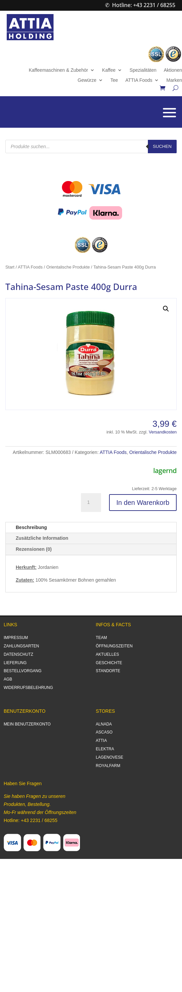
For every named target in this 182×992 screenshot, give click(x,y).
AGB (8, 679)
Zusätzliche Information (42, 538)
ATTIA (101, 740)
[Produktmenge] (91, 502)
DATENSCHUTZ (18, 654)
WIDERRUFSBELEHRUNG (28, 687)
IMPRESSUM (16, 637)
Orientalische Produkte (68, 267)
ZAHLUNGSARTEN (21, 646)
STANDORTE (108, 670)
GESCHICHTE (109, 662)
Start (9, 267)
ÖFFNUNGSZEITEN (114, 646)
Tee (114, 80)
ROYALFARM (108, 765)
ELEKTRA (105, 749)
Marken (174, 80)
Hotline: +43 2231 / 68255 (143, 5)
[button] (166, 309)
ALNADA (104, 724)
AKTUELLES (107, 654)
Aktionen (173, 70)
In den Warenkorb (142, 502)
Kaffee (108, 70)
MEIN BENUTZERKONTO (27, 724)
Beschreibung (31, 527)
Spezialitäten (142, 70)
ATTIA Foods (139, 80)
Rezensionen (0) (34, 549)
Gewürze (87, 80)
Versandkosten (163, 432)
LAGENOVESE (109, 757)
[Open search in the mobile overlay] (91, 146)
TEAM (101, 637)
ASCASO (104, 732)
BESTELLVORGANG (22, 670)
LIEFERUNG (15, 662)
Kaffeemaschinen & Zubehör (58, 70)
